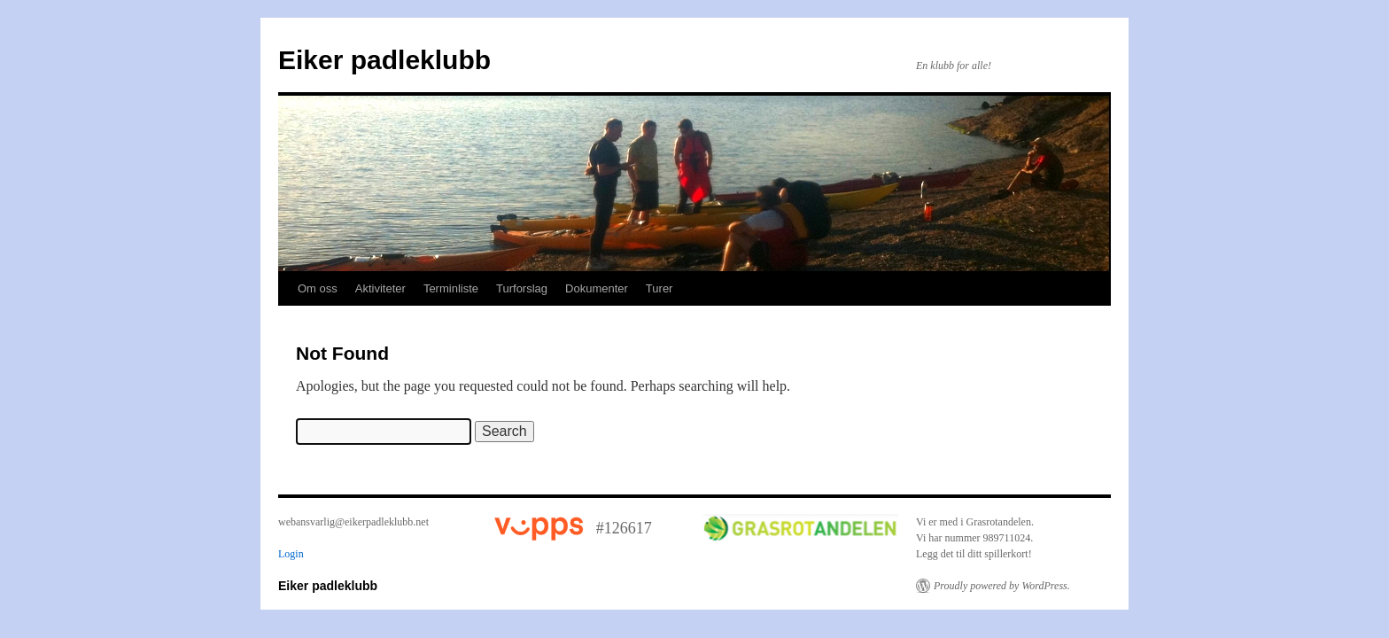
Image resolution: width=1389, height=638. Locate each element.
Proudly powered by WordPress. (1002, 586)
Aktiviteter (380, 288)
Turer (659, 288)
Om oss (318, 288)
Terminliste (450, 288)
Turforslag (521, 288)
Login (291, 554)
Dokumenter (596, 288)
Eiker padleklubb (384, 59)
